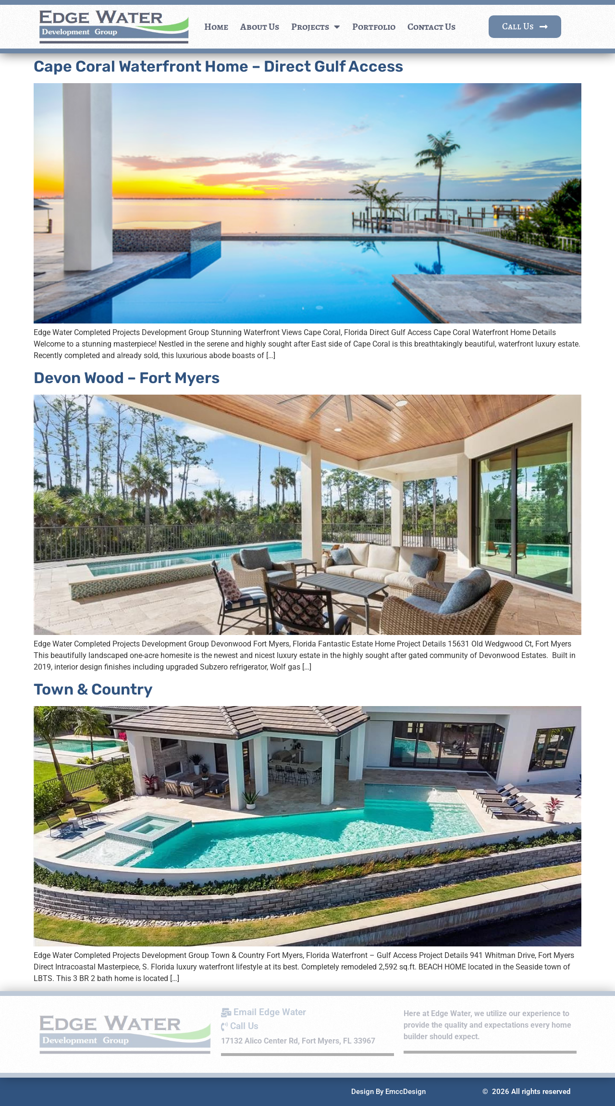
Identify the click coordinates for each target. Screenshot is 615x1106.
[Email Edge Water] (307, 1012)
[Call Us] (307, 1026)
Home (216, 26)
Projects (315, 27)
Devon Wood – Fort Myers (127, 378)
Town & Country (93, 689)
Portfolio (373, 26)
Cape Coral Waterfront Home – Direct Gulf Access (218, 66)
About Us (259, 26)
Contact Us (431, 26)
